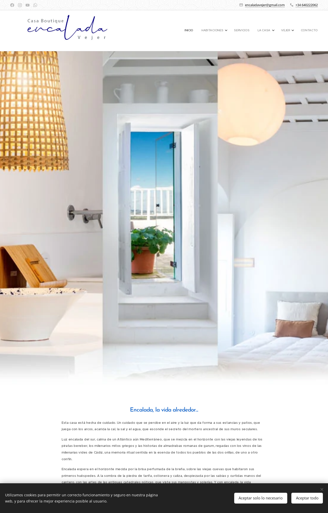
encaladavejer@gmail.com (265, 5)
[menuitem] (270, 30)
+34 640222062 (306, 5)
